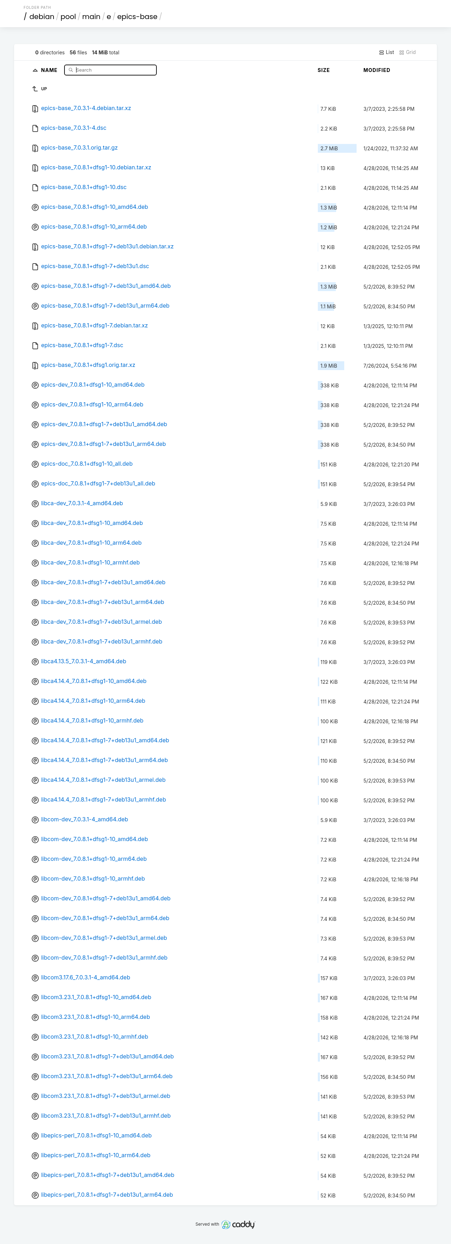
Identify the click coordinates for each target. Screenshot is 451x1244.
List (386, 52)
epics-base (137, 17)
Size (324, 70)
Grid (407, 52)
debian (42, 17)
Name (50, 70)
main (91, 17)
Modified (377, 70)
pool (68, 17)
